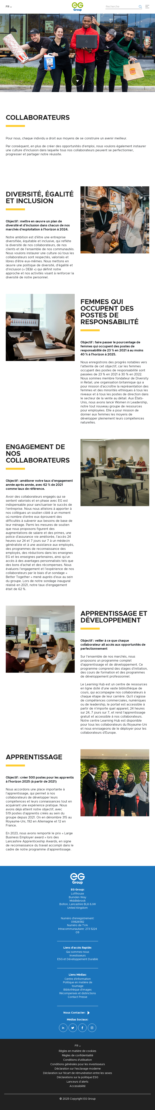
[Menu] (147, 6)
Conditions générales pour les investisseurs (77, 1064)
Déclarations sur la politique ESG (77, 1077)
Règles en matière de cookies (77, 1051)
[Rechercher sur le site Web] (123, 7)
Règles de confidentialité (77, 1055)
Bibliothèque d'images (77, 989)
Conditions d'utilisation (77, 1060)
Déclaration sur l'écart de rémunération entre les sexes (77, 1073)
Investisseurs (78, 955)
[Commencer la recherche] (140, 6)
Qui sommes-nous (77, 952)
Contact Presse (77, 997)
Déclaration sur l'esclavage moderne (78, 1068)
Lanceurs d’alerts (77, 1081)
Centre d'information (78, 979)
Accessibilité (77, 1086)
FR (7, 6)
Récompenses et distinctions (77, 993)
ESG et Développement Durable (77, 959)
